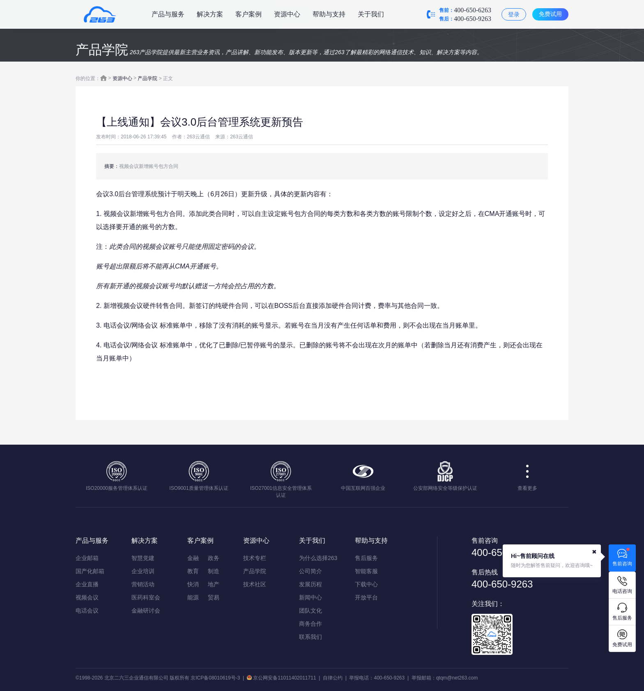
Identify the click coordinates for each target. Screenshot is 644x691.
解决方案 (210, 14)
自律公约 (333, 678)
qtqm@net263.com (457, 678)
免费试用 (550, 14)
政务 (213, 558)
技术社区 (254, 584)
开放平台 (366, 597)
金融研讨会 (145, 610)
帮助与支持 (329, 14)
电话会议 (87, 610)
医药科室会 (145, 597)
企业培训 (142, 571)
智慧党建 (142, 558)
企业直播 (87, 584)
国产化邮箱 (90, 571)
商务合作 (310, 623)
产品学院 (147, 78)
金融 (193, 558)
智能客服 (366, 571)
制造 (213, 571)
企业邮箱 (87, 558)
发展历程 (310, 584)
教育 (193, 571)
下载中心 (366, 584)
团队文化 (310, 610)
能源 (193, 597)
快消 (193, 584)
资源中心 (287, 14)
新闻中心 (310, 597)
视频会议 (87, 597)
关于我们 (371, 14)
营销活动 (142, 584)
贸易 (213, 597)
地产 (213, 584)
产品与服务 (168, 14)
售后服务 (366, 558)
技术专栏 (254, 558)
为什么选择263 (318, 558)
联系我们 (310, 637)
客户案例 (248, 14)
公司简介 (310, 571)
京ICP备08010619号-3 (215, 678)
